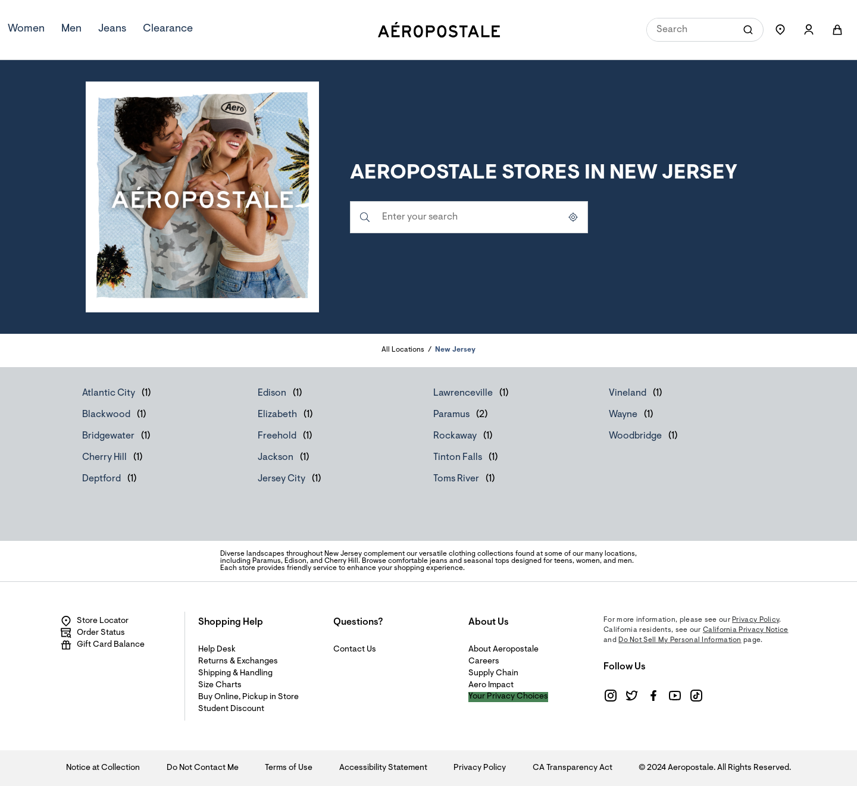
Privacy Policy (755, 620)
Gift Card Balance (102, 645)
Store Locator (94, 621)
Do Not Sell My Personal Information (680, 640)
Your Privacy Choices (508, 697)
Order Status (92, 633)
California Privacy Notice (746, 630)
